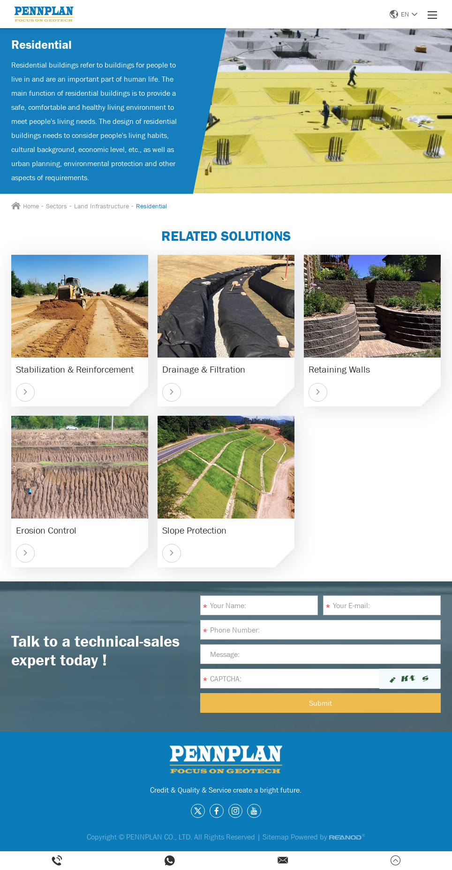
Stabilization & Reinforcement (75, 369)
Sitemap (276, 836)
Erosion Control (46, 530)
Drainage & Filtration (203, 369)
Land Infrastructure (101, 206)
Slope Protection (194, 530)
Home (31, 206)
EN (403, 14)
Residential (151, 206)
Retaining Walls (339, 369)
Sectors (56, 206)
